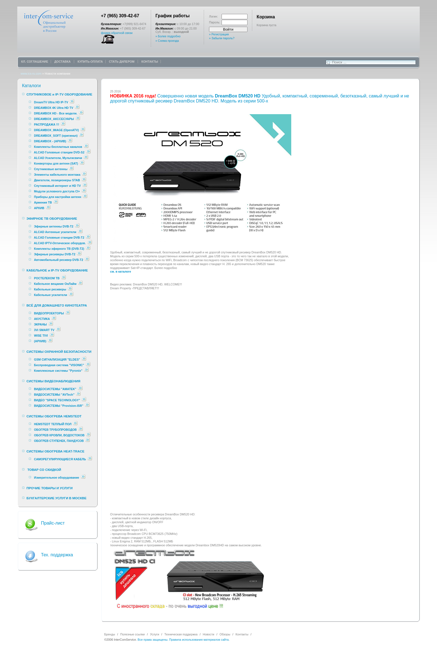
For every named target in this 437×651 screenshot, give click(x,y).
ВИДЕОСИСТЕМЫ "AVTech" (54, 394)
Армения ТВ (43, 202)
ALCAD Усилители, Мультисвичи (58, 158)
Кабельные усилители (51, 295)
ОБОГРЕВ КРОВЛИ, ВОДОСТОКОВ (59, 435)
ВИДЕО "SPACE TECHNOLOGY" (57, 400)
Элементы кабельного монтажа (57, 174)
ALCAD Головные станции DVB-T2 (59, 237)
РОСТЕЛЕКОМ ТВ (47, 278)
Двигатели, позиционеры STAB (57, 180)
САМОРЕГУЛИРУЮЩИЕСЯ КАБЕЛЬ (60, 459)
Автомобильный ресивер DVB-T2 (58, 259)
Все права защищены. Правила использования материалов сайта (183, 639)
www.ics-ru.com (31, 73)
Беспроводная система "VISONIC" (59, 365)
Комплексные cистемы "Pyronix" (58, 370)
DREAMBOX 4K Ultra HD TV (54, 107)
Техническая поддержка (181, 634)
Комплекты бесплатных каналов (58, 146)
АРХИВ (39, 208)
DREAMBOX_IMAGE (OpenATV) (56, 130)
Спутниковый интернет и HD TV (57, 185)
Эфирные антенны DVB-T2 (53, 226)
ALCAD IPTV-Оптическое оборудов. (60, 243)
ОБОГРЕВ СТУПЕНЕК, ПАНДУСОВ (59, 440)
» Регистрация (219, 34)
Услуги (154, 634)
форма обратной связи (117, 33)
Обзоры (225, 634)
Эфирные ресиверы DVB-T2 (55, 254)
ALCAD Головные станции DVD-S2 (59, 152)
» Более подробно (168, 36)
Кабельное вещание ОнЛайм (55, 283)
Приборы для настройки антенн (58, 197)
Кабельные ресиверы (50, 289)
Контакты (242, 634)
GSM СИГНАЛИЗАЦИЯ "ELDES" (57, 359)
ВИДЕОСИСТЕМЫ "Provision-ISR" (58, 405)
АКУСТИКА (42, 318)
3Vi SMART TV (44, 330)
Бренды (109, 634)
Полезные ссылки (132, 634)
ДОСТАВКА (63, 61)
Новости (208, 634)
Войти (228, 29)
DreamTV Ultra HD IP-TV (51, 102)
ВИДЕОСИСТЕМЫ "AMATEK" (55, 389)
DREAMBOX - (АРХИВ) (50, 141)
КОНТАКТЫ (149, 61)
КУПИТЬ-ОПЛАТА (90, 61)
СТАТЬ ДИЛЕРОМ (122, 61)
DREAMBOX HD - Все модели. (55, 113)
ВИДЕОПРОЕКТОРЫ (49, 313)
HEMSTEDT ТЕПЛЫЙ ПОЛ (53, 424)
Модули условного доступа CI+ (57, 191)
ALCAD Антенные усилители (55, 232)
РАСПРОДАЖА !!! (46, 124)
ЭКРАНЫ (41, 324)
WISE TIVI (41, 335)
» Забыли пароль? (221, 38)
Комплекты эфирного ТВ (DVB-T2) (59, 248)
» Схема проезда (167, 40)
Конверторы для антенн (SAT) (56, 163)
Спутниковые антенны (51, 169)
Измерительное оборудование (56, 477)
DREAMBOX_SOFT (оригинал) (55, 135)
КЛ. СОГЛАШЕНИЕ (34, 61)
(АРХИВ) (40, 341)
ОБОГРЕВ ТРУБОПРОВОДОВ (55, 429)
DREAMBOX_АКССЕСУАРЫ (54, 119)
